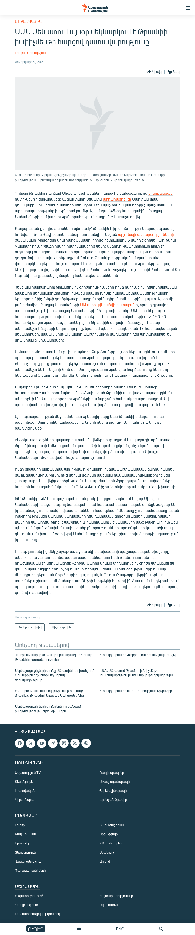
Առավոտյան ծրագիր (115, 781)
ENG (120, 928)
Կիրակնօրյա (24, 800)
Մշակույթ (106, 852)
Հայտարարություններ (116, 896)
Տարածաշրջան (111, 825)
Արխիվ (104, 861)
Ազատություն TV (28, 772)
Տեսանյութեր (24, 781)
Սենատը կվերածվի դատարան (108, 304)
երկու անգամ (160, 193)
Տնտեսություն (25, 852)
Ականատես (108, 905)
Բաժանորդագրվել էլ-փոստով (37, 914)
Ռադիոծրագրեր (111, 772)
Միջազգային (28, 21)
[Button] (154, 72)
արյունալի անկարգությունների (146, 234)
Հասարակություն (28, 861)
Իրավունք (22, 843)
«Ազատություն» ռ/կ (29, 896)
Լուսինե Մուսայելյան (30, 53)
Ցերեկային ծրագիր (113, 790)
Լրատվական (25, 790)
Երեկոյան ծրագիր (113, 800)
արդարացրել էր (117, 199)
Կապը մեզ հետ (26, 905)
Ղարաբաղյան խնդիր (31, 870)
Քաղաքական (25, 834)
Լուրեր (20, 825)
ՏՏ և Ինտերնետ (111, 843)
